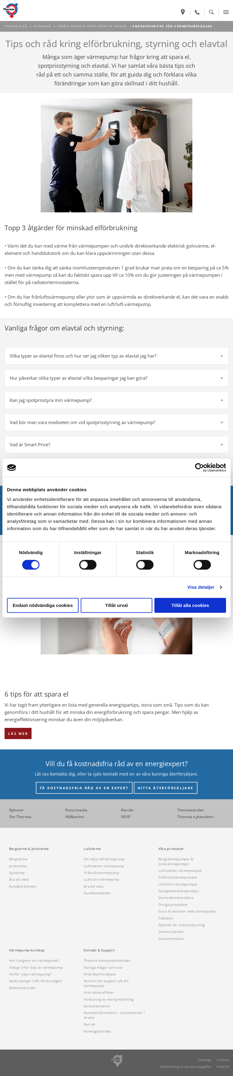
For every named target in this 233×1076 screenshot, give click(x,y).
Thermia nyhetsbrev (195, 816)
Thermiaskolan (190, 810)
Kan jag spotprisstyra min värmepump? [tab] (51, 400)
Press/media (76, 810)
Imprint (223, 1066)
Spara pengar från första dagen (92, 26)
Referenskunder (22, 987)
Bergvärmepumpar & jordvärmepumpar (176, 861)
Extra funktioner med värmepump (187, 911)
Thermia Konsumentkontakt (107, 960)
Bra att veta (19, 879)
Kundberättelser (22, 886)
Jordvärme (18, 866)
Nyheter (16, 810)
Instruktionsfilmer (99, 992)
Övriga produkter (173, 904)
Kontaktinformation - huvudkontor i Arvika (114, 1014)
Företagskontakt (97, 1031)
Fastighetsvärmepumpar (178, 891)
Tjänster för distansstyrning (181, 925)
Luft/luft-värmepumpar (178, 884)
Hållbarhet (74, 816)
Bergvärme (18, 859)
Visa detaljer (200, 587)
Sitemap (205, 1059)
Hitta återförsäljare (100, 974)
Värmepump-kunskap (27, 950)
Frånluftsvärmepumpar (178, 877)
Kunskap (42, 26)
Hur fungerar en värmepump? (34, 960)
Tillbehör (166, 918)
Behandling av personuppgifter (186, 1066)
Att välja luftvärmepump (104, 859)
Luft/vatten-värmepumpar (180, 870)
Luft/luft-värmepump (101, 879)
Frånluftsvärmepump (101, 872)
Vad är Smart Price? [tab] (30, 444)
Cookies (222, 1059)
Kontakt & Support (99, 950)
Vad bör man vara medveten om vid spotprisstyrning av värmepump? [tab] (82, 422)
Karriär (127, 810)
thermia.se (16, 26)
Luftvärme (92, 849)
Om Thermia (20, 816)
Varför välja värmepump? (30, 974)
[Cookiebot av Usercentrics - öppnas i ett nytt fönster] (199, 467)
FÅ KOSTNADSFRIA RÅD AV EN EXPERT (84, 788)
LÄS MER (18, 733)
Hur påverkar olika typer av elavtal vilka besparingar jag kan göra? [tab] (78, 378)
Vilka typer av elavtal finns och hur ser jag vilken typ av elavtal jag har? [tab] (83, 356)
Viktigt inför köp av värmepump (36, 967)
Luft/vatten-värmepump (104, 866)
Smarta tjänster (171, 931)
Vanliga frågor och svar (103, 967)
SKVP (125, 816)
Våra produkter (171, 849)
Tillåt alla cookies (190, 605)
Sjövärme (17, 872)
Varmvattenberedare (175, 897)
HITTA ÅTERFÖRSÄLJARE (166, 788)
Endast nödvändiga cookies (43, 605)
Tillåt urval (116, 605)
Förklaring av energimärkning (108, 999)
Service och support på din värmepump (106, 983)
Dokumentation (171, 938)
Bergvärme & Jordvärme (29, 849)
